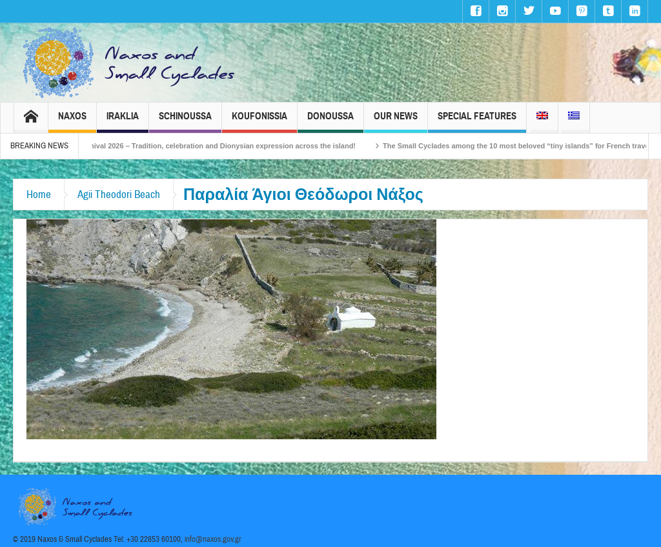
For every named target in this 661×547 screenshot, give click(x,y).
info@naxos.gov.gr (213, 539)
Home (38, 194)
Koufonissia (259, 121)
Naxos (72, 121)
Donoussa (330, 121)
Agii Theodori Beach (118, 194)
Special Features (477, 121)
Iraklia (122, 121)
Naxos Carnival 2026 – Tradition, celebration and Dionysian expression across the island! (215, 146)
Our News (395, 121)
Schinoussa (185, 121)
